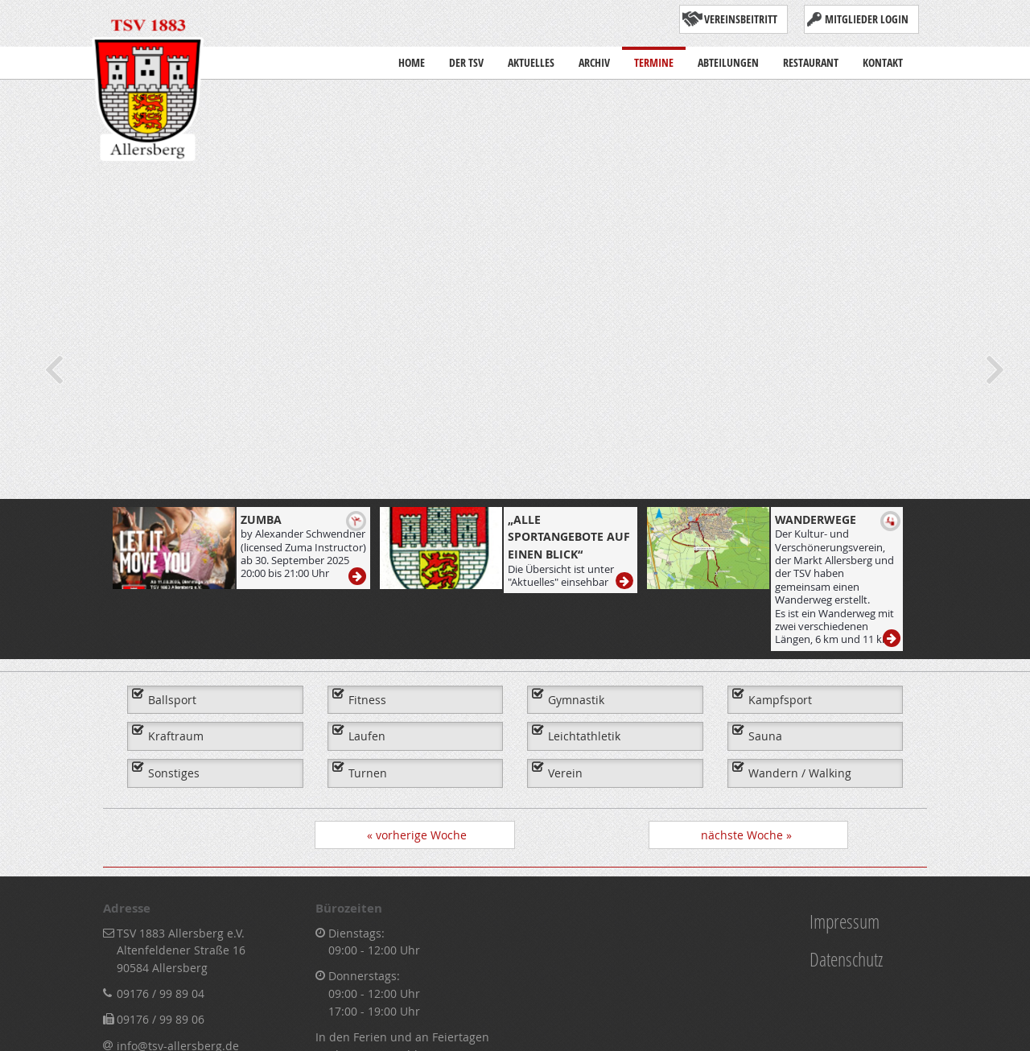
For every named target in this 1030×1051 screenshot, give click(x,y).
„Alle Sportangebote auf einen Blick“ (569, 537)
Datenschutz (846, 958)
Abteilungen (728, 62)
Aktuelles (531, 62)
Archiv (594, 58)
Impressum (845, 921)
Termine (654, 58)
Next (994, 369)
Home (411, 58)
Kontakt (883, 58)
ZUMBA (261, 519)
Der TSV (466, 62)
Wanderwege (815, 519)
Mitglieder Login (866, 19)
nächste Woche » (746, 835)
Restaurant (811, 58)
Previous (52, 369)
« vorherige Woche (417, 835)
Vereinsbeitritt (740, 19)
